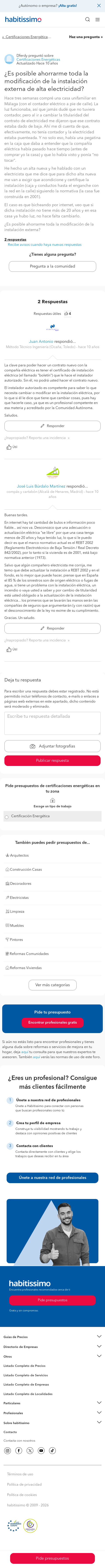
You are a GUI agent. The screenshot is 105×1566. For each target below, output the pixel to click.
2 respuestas (15, 240)
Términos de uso (20, 1474)
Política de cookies (22, 1495)
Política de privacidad (24, 1485)
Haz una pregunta (84, 37)
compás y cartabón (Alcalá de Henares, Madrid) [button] (45, 492)
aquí (24, 1052)
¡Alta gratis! (67, 6)
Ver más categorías (52, 985)
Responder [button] (52, 426)
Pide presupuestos (52, 1558)
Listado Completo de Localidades (28, 1394)
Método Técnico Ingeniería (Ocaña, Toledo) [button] (41, 347)
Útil (11, 447)
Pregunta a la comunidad (52, 266)
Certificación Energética (30, 816)
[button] (52, 1337)
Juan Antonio (41, 342)
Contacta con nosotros (19, 1440)
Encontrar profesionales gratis (52, 1022)
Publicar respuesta (52, 761)
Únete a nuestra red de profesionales (52, 1178)
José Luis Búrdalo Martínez (41, 486)
